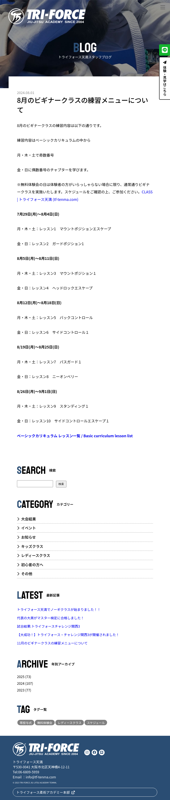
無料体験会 (44, 722)
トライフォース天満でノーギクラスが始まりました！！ (59, 609)
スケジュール (96, 722)
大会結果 (26, 518)
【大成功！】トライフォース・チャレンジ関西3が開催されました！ (68, 634)
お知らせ (26, 537)
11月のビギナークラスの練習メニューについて (52, 642)
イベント (26, 527)
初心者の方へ (30, 564)
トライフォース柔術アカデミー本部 (45, 792)
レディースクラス (33, 555)
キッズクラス (30, 546)
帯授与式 (26, 722)
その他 (24, 573)
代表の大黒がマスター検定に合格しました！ (50, 617)
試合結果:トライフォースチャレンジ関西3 (48, 626)
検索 (61, 484)
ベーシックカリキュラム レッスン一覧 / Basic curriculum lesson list (75, 435)
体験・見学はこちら (164, 78)
